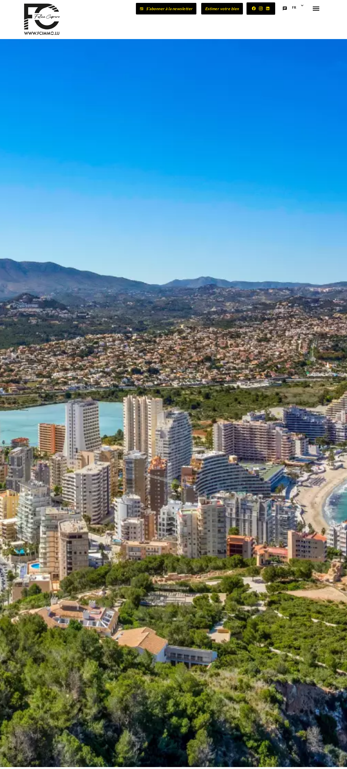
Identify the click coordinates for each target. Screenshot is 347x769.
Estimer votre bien (222, 8)
